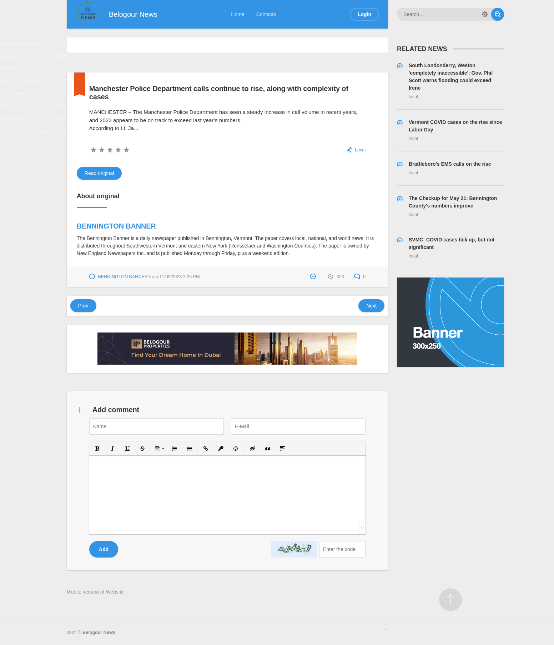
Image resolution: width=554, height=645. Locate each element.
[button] (97, 448)
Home (237, 14)
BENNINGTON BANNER (116, 226)
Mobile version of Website (95, 592)
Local (33, 61)
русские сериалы (386, 629)
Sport (33, 122)
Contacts (266, 14)
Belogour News (98, 632)
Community (33, 76)
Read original (99, 173)
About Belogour (33, 45)
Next (371, 306)
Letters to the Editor (33, 154)
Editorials (33, 107)
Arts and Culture (33, 91)
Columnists (33, 138)
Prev (83, 306)
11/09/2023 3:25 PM (179, 276)
